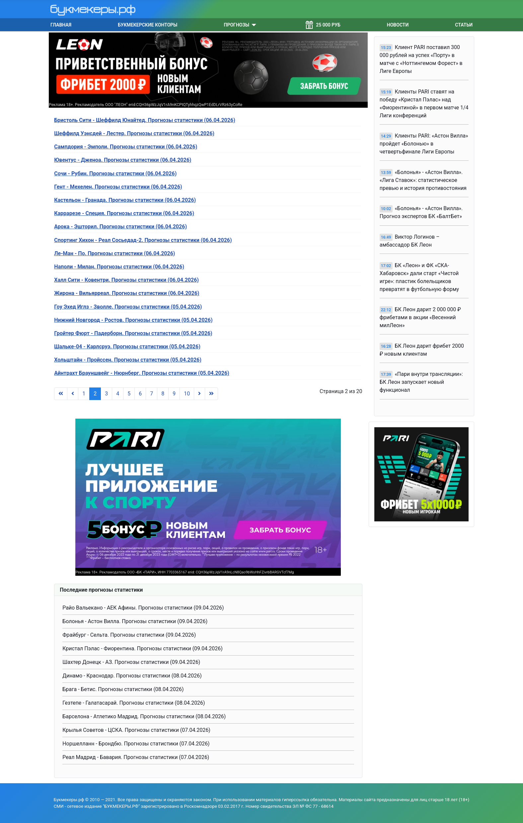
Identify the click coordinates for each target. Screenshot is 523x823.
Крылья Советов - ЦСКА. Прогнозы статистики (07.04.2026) (136, 730)
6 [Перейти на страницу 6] (140, 393)
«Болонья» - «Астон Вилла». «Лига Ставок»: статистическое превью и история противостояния (423, 180)
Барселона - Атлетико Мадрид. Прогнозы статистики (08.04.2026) (144, 716)
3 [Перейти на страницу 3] (106, 393)
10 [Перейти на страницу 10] (187, 393)
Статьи (464, 25)
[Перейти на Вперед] (199, 393)
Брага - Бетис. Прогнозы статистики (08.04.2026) (123, 689)
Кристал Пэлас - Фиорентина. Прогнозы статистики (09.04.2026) (142, 648)
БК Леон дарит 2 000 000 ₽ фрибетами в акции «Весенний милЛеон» (420, 317)
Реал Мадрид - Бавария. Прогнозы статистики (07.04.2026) (135, 757)
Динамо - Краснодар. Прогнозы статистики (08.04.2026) (132, 676)
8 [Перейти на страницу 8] (162, 393)
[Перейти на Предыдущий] (72, 393)
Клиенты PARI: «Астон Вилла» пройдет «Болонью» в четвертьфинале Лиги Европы (424, 144)
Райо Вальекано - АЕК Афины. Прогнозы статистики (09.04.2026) (143, 608)
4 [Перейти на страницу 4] (117, 393)
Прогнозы (237, 25)
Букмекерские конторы (147, 25)
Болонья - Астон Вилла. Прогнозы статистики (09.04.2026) (134, 621)
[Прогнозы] (252, 25)
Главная (60, 25)
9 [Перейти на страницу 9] (174, 393)
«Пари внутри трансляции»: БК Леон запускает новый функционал (421, 382)
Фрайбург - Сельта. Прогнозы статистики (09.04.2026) (129, 635)
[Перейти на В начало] (60, 393)
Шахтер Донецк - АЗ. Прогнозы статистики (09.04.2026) (131, 662)
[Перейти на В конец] (211, 393)
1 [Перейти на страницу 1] (83, 393)
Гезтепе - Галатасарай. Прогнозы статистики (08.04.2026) (133, 703)
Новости (398, 25)
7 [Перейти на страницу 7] (151, 393)
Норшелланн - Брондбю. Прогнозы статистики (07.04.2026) (135, 743)
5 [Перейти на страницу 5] (128, 393)
